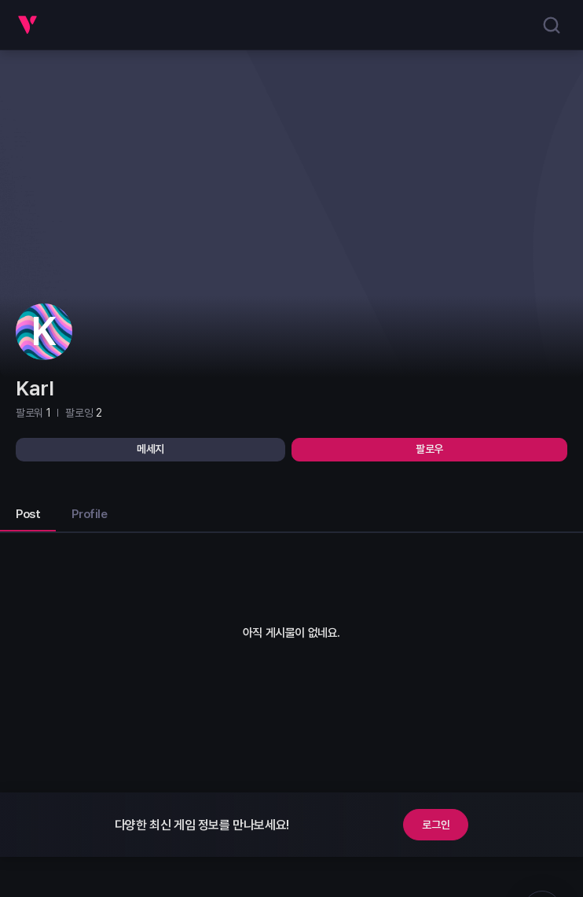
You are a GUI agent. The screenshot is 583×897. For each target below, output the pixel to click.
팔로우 (429, 449)
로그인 (435, 824)
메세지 (150, 449)
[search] (552, 25)
